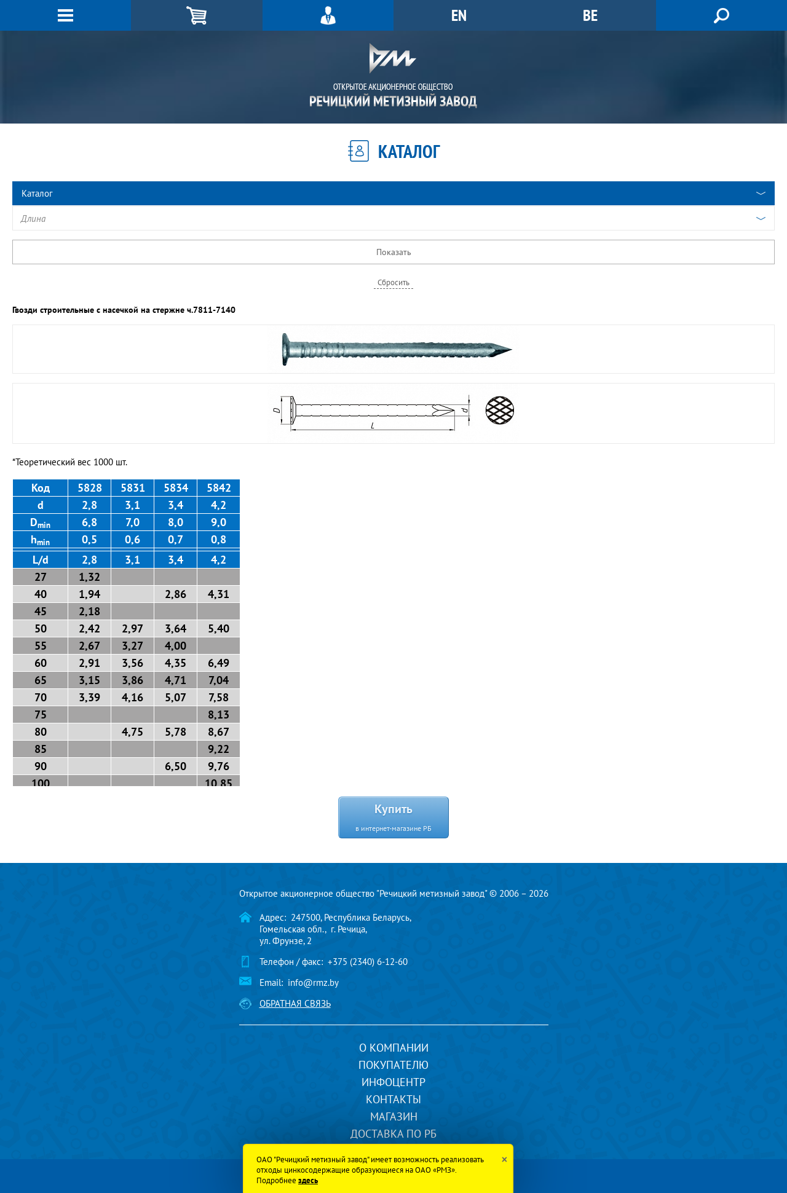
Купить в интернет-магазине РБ (393, 816)
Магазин (393, 1116)
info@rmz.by (313, 982)
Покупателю (393, 1065)
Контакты (393, 1099)
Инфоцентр (393, 1082)
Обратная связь (295, 1003)
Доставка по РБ (393, 1134)
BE (590, 15)
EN (459, 15)
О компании (394, 1048)
